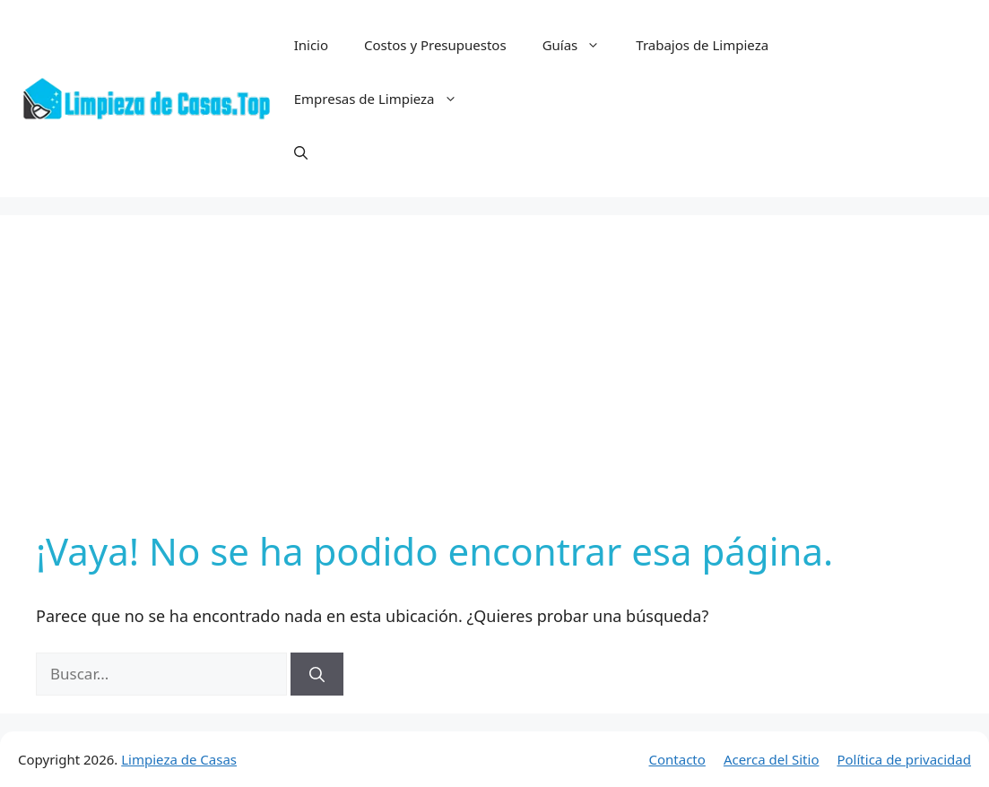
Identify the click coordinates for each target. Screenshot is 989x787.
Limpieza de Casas (179, 759)
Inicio (311, 45)
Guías (580, 45)
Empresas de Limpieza (384, 98)
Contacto (677, 759)
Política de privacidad (904, 759)
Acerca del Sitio (772, 759)
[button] (300, 152)
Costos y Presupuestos (435, 45)
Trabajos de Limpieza (702, 45)
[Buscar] (317, 674)
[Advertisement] (494, 385)
